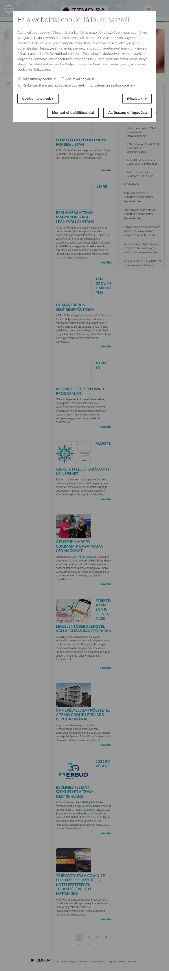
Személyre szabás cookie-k (112, 85)
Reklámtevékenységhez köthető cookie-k (51, 85)
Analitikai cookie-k (77, 79)
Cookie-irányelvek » (39, 98)
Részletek (133, 98)
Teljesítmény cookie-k (37, 79)
